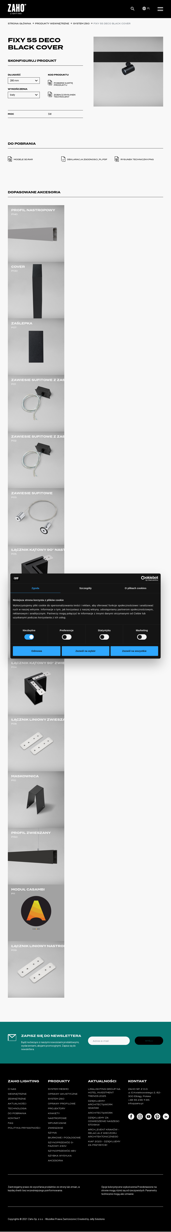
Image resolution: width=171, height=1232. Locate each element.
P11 (13, 893)
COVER (18, 266)
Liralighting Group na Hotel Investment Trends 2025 (104, 1093)
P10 (13, 780)
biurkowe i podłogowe (64, 1138)
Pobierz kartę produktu (63, 84)
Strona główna (19, 23)
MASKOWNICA (25, 776)
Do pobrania (17, 1113)
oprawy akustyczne (62, 1094)
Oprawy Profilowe (61, 1104)
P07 (13, 327)
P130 (14, 270)
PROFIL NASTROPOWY (33, 210)
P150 (14, 837)
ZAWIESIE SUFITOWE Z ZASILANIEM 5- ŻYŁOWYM (59, 436)
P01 (13, 384)
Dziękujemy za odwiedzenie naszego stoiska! (103, 1121)
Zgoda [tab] (35, 588)
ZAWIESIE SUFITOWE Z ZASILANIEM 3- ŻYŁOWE (58, 380)
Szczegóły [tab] (85, 588)
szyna (52, 1133)
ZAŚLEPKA (21, 323)
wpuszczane (57, 1123)
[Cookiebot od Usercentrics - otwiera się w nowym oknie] (143, 578)
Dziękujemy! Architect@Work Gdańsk (100, 1105)
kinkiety (54, 1113)
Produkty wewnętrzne (52, 23)
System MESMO (58, 1089)
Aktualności (17, 1104)
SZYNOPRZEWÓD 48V (62, 1151)
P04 (14, 667)
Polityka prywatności (24, 1128)
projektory (56, 1108)
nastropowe (57, 1118)
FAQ (10, 1123)
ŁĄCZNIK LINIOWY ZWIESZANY (41, 719)
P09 (14, 950)
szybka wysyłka (60, 1156)
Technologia (17, 1108)
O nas (12, 1089)
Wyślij (149, 1041)
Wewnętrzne (17, 1094)
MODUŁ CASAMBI (28, 889)
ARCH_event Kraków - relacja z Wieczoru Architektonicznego (103, 1133)
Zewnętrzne (17, 1099)
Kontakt (14, 1118)
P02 (14, 440)
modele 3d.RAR (23, 159)
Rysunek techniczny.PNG (137, 159)
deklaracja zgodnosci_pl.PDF (87, 159)
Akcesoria (55, 1160)
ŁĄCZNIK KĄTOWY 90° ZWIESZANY (45, 663)
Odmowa (36, 650)
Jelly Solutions (97, 1219)
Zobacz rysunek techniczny (65, 95)
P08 (14, 723)
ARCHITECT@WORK (100, 1113)
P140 (14, 214)
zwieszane (55, 1128)
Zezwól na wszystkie (134, 650)
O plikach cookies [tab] (135, 588)
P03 (14, 497)
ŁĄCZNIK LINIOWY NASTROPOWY (43, 946)
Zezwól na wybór (85, 650)
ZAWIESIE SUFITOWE (32, 493)
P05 (14, 554)
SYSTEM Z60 (82, 23)
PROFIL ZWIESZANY (31, 833)
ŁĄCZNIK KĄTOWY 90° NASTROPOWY (47, 549)
